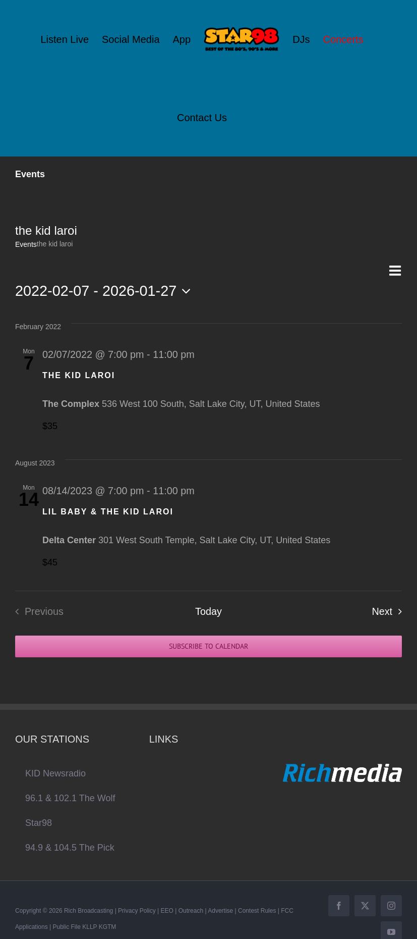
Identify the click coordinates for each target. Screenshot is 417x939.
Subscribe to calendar (208, 646)
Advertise (220, 910)
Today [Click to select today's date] (208, 611)
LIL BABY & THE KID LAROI (107, 511)
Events (26, 244)
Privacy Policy (137, 910)
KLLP (89, 926)
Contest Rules (257, 910)
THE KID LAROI (78, 375)
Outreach (190, 910)
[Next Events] (389, 611)
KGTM (107, 926)
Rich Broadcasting (88, 910)
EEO (167, 910)
